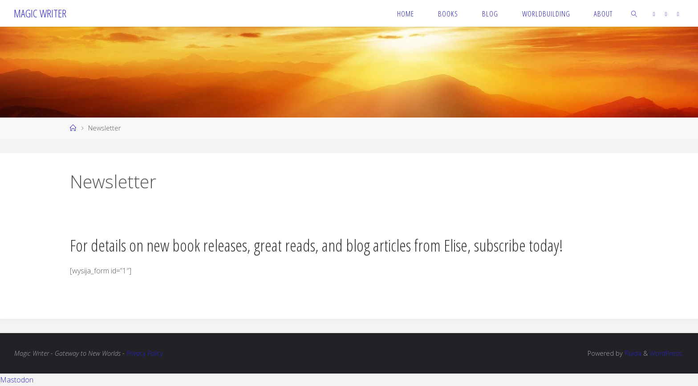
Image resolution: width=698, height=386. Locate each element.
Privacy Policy (144, 353)
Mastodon (16, 380)
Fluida (632, 353)
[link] (634, 13)
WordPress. (666, 353)
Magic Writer (40, 13)
